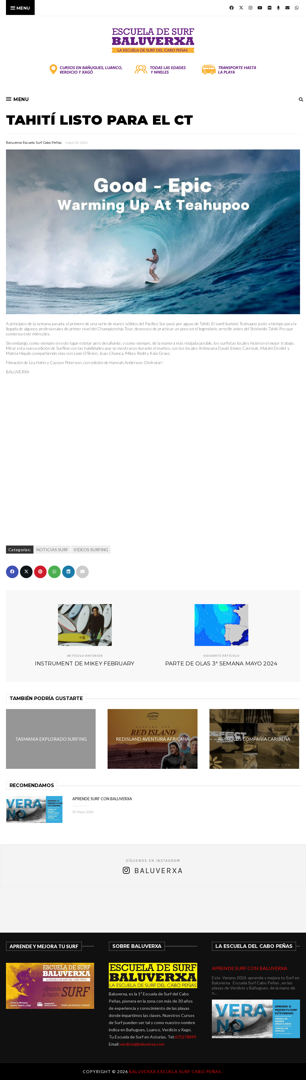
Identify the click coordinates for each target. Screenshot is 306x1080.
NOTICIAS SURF (52, 549)
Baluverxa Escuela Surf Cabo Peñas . (176, 1071)
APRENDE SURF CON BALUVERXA (102, 798)
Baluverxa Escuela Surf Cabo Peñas (34, 142)
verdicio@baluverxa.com (142, 1044)
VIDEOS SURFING (91, 549)
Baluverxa (158, 870)
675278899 (185, 1036)
